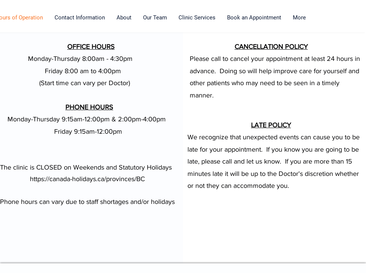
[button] (197, 17)
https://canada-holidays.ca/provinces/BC (87, 179)
